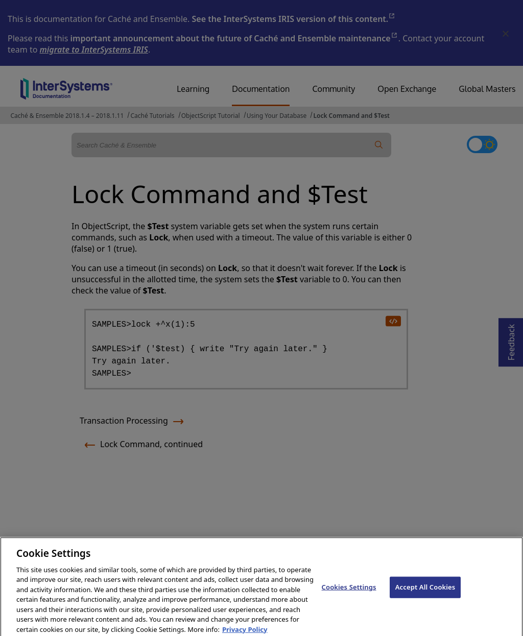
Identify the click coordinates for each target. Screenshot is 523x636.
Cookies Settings (349, 592)
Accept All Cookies (425, 592)
